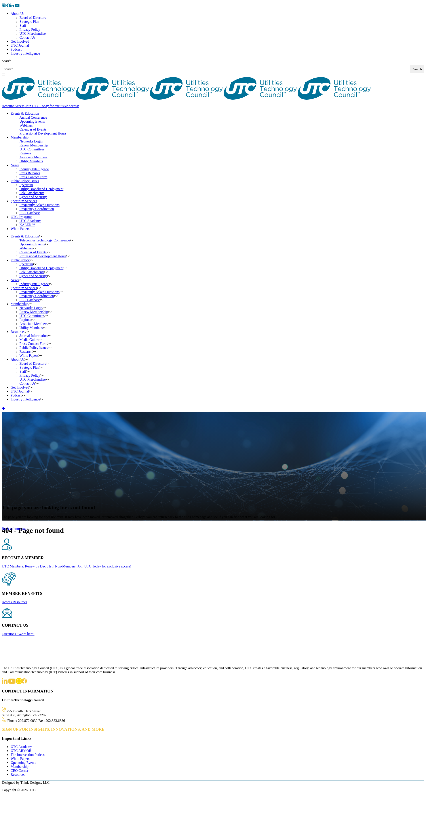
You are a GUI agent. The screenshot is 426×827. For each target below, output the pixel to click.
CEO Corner (19, 770)
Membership (20, 766)
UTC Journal (20, 45)
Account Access (13, 106)
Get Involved (20, 41)
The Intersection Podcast (28, 755)
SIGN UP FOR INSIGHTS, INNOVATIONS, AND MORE (53, 729)
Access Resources (14, 602)
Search (6, 61)
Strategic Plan (29, 21)
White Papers (20, 759)
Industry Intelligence (25, 53)
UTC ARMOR (21, 751)
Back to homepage (15, 529)
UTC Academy (21, 747)
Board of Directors (32, 17)
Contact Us (27, 37)
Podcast (16, 49)
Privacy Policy (29, 29)
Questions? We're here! (18, 634)
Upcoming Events (23, 762)
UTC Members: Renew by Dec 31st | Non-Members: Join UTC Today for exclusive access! (66, 566)
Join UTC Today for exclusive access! (52, 106)
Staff (22, 25)
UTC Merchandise (32, 33)
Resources (18, 774)
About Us (17, 13)
